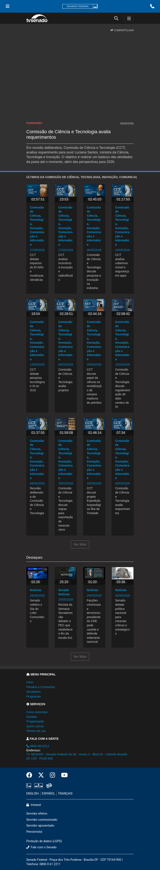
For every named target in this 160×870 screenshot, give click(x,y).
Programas (33, 696)
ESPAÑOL (48, 793)
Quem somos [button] (35, 726)
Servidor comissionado (41, 820)
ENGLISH (32, 793)
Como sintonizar (37, 712)
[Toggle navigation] (129, 18)
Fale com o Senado (41, 847)
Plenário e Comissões (40, 687)
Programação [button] (35, 721)
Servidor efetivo (36, 813)
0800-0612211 (37, 746)
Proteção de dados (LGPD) (44, 841)
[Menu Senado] (7, 6)
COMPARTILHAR (122, 30)
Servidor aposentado (40, 825)
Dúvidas (31, 716)
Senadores (33, 691)
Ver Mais (80, 544)
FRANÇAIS (65, 793)
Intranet (33, 805)
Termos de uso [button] (36, 731)
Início (29, 682)
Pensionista (34, 832)
